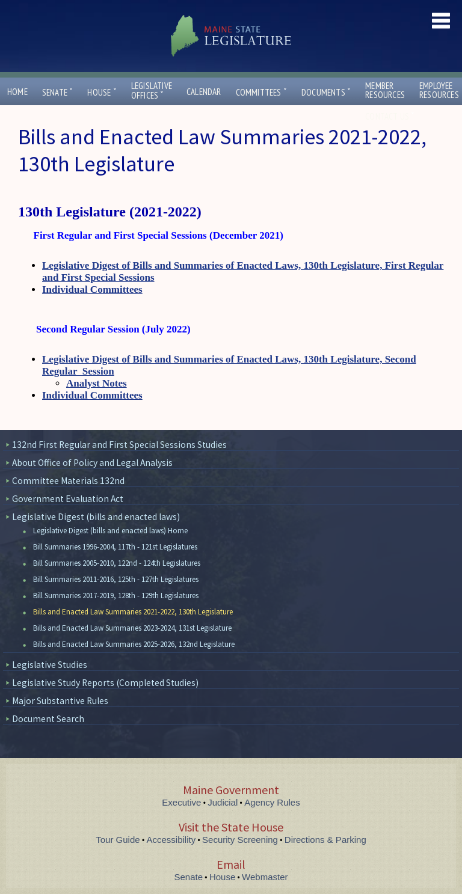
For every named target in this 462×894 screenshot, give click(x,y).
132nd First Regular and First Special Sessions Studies (119, 444)
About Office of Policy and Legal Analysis (92, 462)
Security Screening (240, 839)
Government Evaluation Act (67, 498)
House (101, 92)
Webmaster (265, 877)
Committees (261, 92)
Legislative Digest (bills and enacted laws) (96, 516)
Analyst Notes (96, 383)
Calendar (203, 91)
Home (17, 91)
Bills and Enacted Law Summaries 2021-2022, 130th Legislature (133, 612)
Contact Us (389, 116)
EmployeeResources (439, 90)
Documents (326, 92)
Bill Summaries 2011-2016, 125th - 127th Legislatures (116, 579)
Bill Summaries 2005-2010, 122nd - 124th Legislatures (116, 563)
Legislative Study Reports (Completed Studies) (105, 682)
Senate (57, 92)
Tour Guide (118, 839)
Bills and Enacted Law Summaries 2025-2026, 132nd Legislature (134, 644)
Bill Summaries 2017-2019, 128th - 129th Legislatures (116, 595)
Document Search (48, 718)
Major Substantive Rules (60, 700)
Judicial (223, 802)
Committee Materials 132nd (68, 480)
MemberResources (385, 90)
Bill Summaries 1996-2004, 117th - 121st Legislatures (115, 547)
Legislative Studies (49, 664)
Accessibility (171, 839)
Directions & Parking (325, 839)
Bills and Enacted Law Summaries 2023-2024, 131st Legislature (132, 628)
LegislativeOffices (151, 90)
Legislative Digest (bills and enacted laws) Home (110, 530)
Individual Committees (92, 289)
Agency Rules (272, 802)
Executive (181, 802)
